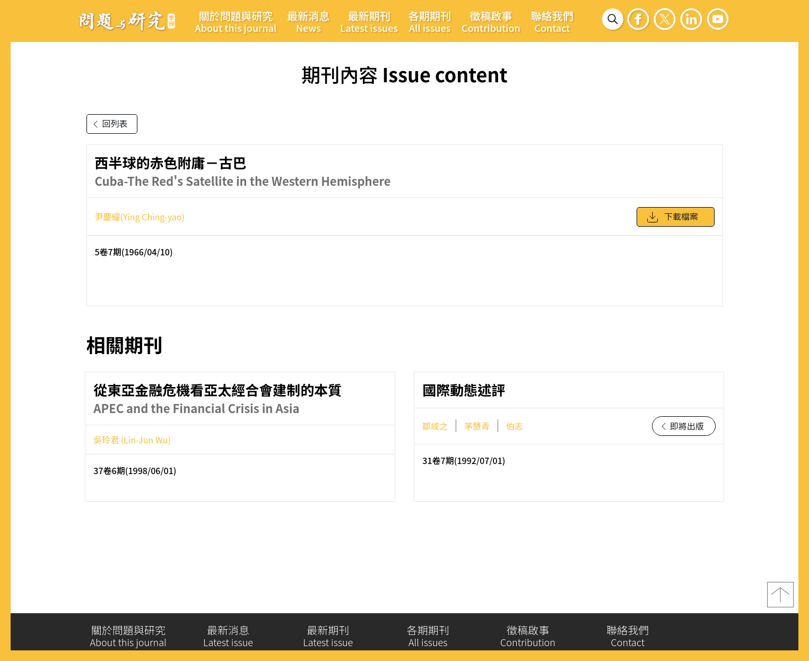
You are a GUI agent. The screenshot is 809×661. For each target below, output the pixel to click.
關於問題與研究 (236, 21)
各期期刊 (429, 21)
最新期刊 (369, 21)
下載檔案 (672, 220)
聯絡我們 (552, 21)
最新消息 (308, 21)
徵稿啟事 (491, 21)
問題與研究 (127, 20)
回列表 (108, 124)
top (780, 600)
